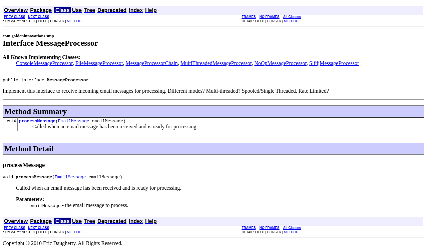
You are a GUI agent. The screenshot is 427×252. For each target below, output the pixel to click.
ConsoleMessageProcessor (44, 63)
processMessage (37, 123)
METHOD (74, 21)
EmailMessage (73, 123)
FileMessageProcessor (99, 63)
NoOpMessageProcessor (280, 63)
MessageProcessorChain (151, 63)
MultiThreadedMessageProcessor (216, 63)
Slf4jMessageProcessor (334, 63)
